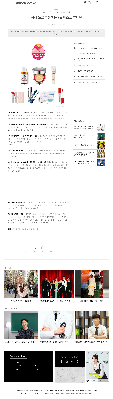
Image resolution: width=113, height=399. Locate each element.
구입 (105, 381)
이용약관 (77, 390)
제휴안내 (72, 390)
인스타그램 (67, 361)
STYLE (56, 10)
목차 (94, 381)
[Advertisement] (34, 186)
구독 (99, 381)
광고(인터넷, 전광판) (64, 390)
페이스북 (61, 361)
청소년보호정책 (93, 390)
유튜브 (72, 361)
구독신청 (19, 390)
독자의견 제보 (35, 390)
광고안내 (24, 390)
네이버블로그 (77, 361)
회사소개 (57, 390)
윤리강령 (29, 390)
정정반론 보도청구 (43, 390)
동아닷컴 (52, 390)
